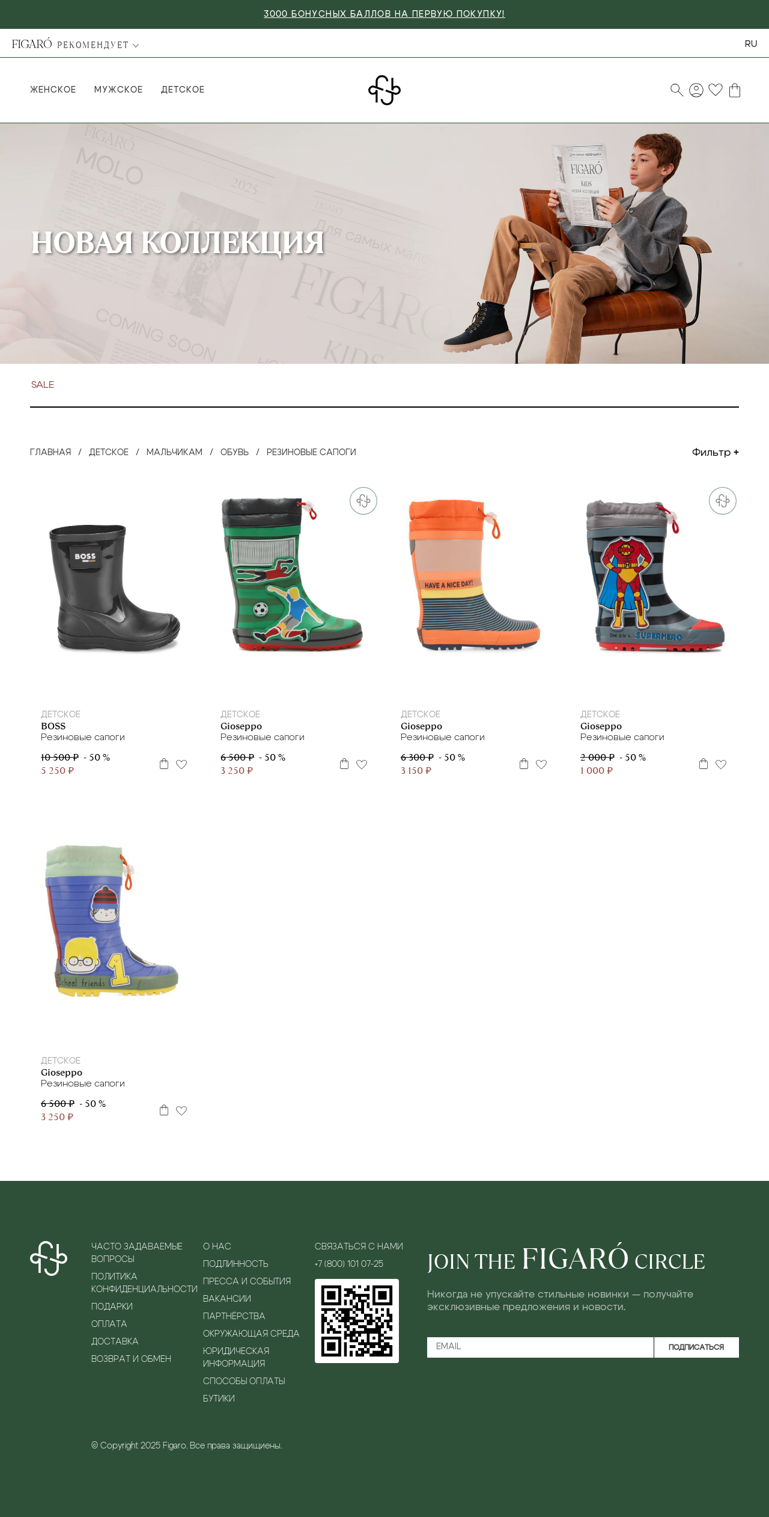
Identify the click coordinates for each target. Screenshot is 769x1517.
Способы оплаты (244, 1382)
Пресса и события (247, 1282)
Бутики (219, 1399)
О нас (217, 1247)
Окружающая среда (251, 1334)
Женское (53, 90)
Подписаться (696, 1347)
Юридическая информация (236, 1357)
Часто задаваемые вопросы (137, 1253)
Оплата (109, 1324)
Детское (183, 90)
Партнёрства (234, 1317)
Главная (50, 453)
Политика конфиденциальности (143, 1283)
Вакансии (227, 1299)
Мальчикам (174, 453)
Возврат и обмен (131, 1359)
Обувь (234, 453)
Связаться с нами (359, 1247)
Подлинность (236, 1264)
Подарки (112, 1307)
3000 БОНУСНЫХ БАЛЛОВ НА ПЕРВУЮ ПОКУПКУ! (384, 14)
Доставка (115, 1342)
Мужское (118, 90)
